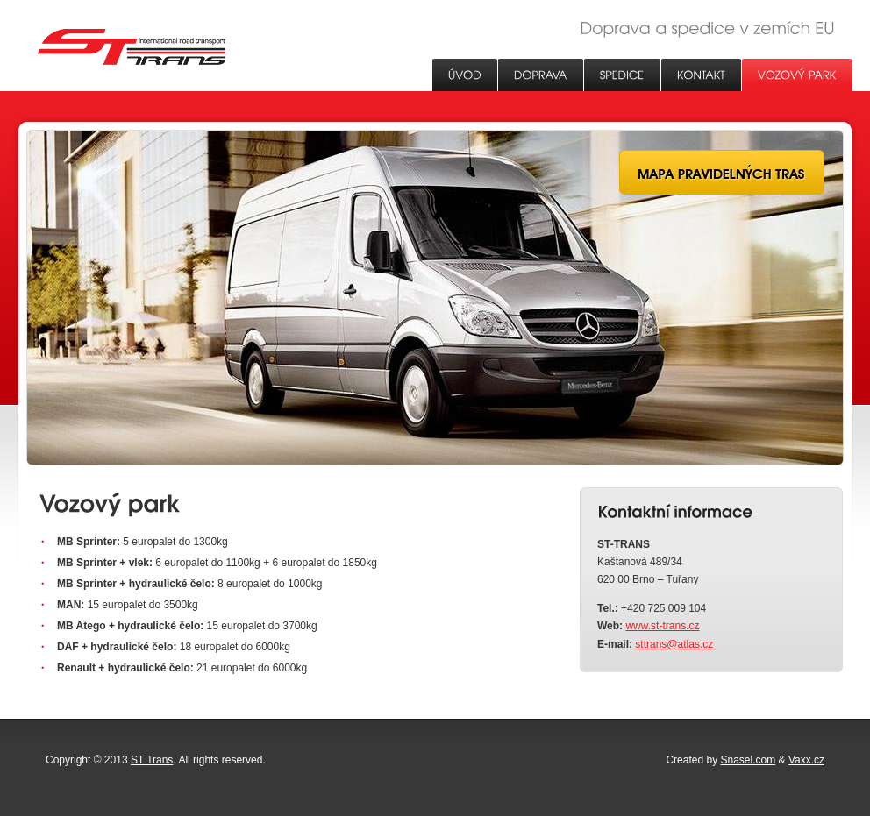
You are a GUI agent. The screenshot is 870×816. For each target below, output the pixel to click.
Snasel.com (748, 760)
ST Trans (131, 47)
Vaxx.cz (806, 760)
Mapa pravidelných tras (721, 172)
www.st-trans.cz (662, 626)
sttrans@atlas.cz (674, 644)
